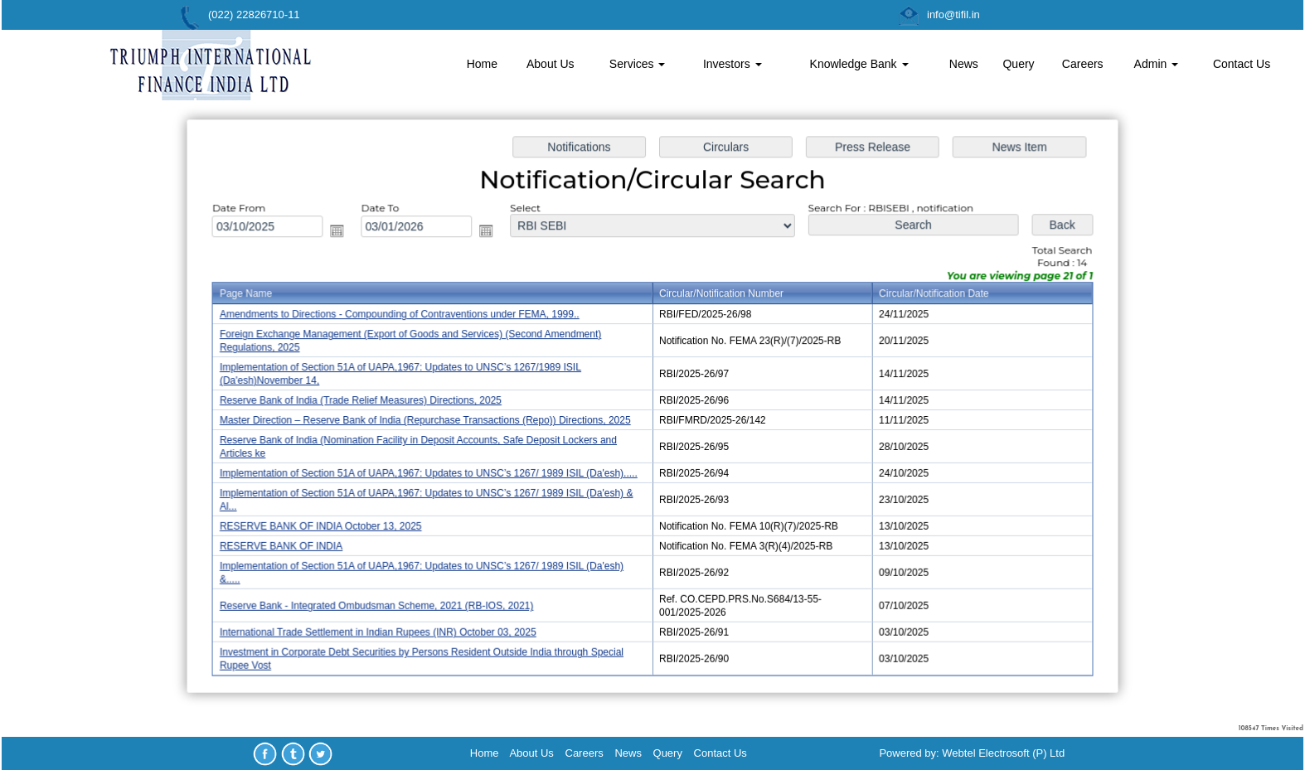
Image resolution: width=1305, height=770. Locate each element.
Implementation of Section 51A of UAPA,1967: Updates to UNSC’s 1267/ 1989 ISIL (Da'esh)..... (434, 472)
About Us (550, 63)
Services (637, 63)
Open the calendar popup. (345, 235)
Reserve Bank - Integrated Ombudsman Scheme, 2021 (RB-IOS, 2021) (383, 601)
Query (1018, 63)
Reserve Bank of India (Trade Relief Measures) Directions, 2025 (368, 401)
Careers (1083, 63)
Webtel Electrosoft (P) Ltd (1003, 753)
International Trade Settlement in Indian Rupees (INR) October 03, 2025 (385, 626)
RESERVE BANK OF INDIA (291, 543)
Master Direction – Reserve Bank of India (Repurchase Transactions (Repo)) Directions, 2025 (431, 420)
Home (482, 63)
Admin (1156, 63)
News (963, 63)
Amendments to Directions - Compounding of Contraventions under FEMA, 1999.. (406, 317)
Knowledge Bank (859, 63)
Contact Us (1241, 63)
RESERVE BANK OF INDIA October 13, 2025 (329, 524)
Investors (732, 63)
